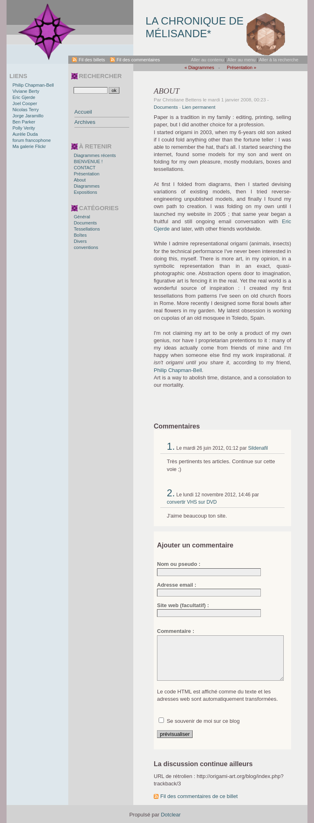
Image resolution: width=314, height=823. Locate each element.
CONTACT (84, 167)
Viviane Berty (25, 91)
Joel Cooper (24, 103)
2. (171, 492)
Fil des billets (91, 59)
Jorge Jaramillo (27, 115)
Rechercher (100, 76)
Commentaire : (175, 631)
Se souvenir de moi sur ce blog (203, 721)
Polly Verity (23, 128)
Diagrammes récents (95, 155)
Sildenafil (258, 448)
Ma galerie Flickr (29, 146)
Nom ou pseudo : (178, 564)
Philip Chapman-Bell (178, 370)
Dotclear (170, 815)
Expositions (85, 192)
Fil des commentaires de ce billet (199, 796)
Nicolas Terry (25, 109)
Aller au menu (241, 59)
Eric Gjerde (23, 97)
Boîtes (80, 235)
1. (171, 446)
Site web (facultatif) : (183, 605)
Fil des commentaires (138, 59)
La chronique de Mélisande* (195, 27)
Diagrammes (86, 186)
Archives (84, 122)
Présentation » (241, 67)
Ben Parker (23, 121)
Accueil (83, 112)
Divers (80, 241)
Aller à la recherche (278, 59)
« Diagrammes (199, 67)
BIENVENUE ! (88, 161)
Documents (166, 107)
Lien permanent (198, 107)
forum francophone (31, 140)
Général (82, 216)
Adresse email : (176, 585)
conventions (86, 247)
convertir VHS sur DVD (192, 502)
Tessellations (87, 228)
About (79, 179)
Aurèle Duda (25, 134)
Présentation (86, 173)
